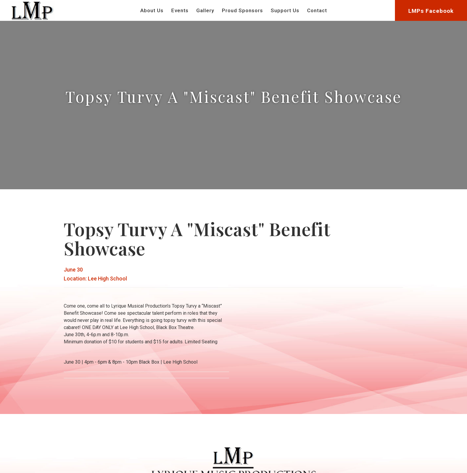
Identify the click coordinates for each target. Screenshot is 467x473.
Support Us (285, 10)
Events (180, 10)
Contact (317, 10)
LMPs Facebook (431, 10)
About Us (152, 10)
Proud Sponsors (242, 10)
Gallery (205, 10)
